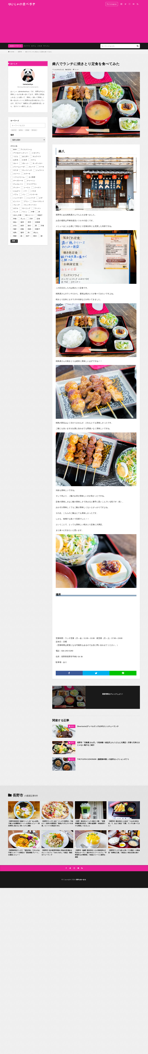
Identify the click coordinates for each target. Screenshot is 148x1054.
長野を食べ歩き (81, 885)
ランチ (76, 69)
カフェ (33, 46)
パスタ (39, 46)
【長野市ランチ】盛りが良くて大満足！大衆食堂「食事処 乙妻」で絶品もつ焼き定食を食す (124, 856)
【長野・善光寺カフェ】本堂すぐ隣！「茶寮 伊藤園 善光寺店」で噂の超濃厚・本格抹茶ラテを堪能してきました (89, 824)
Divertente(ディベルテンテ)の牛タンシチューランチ (101, 726)
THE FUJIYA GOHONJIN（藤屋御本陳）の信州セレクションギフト (108, 759)
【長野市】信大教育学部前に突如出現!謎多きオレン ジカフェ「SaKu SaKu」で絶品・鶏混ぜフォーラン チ (57, 856)
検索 (13, 241)
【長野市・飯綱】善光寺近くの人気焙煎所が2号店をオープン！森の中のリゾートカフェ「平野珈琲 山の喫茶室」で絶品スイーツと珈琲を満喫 (90, 858)
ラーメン (46, 46)
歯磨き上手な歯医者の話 (32, 103)
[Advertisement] (74, 25)
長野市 (20, 52)
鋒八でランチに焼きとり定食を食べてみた (38, 52)
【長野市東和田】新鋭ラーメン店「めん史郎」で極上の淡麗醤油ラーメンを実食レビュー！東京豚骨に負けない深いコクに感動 (23, 825)
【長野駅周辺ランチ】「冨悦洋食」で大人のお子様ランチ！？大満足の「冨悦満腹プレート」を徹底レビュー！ (23, 856)
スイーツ (26, 46)
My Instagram (112, 4)
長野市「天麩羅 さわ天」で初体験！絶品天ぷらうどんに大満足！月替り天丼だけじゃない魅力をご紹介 (108, 744)
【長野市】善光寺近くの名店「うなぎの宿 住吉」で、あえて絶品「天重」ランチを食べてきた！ (124, 824)
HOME (12, 52)
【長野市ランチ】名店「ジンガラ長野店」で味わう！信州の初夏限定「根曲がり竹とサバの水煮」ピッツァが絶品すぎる (57, 825)
